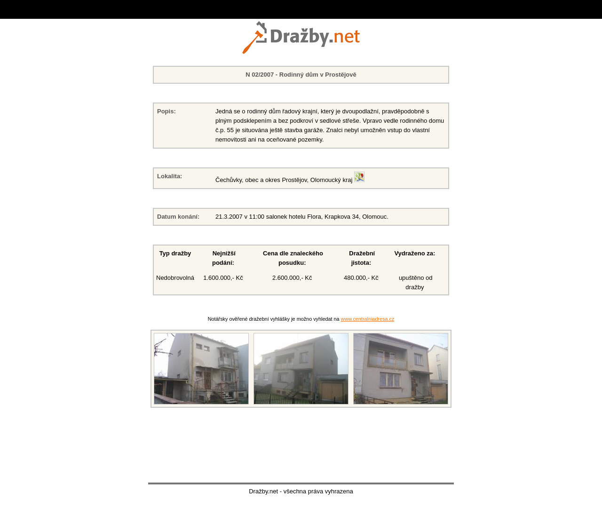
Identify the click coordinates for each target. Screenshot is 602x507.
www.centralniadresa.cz (368, 319)
